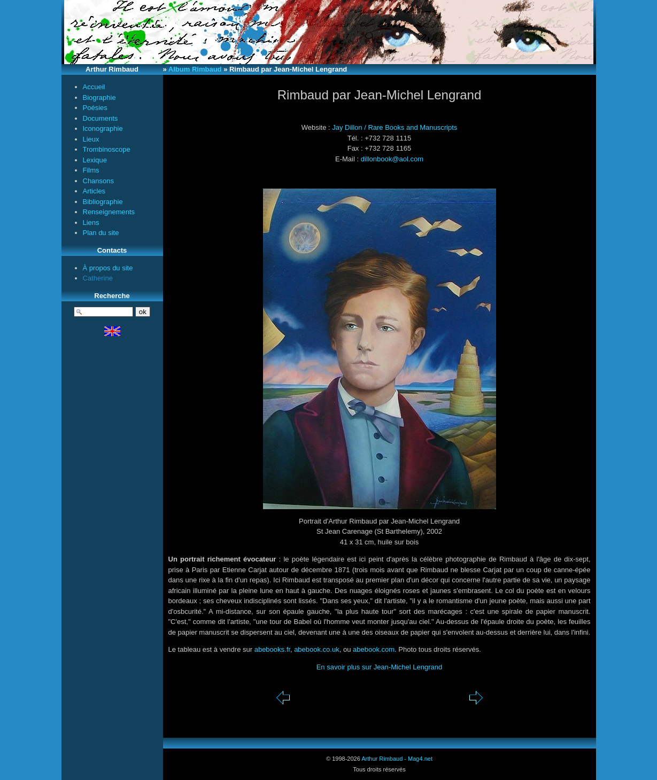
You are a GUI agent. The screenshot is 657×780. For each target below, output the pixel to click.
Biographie (99, 97)
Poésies (95, 108)
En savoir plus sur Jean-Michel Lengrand (379, 667)
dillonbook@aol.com (392, 159)
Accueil (94, 87)
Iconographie (103, 128)
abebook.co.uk (316, 649)
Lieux (91, 139)
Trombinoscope (106, 149)
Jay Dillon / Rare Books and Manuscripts (394, 127)
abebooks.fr (272, 649)
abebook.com (374, 649)
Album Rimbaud (195, 69)
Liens (91, 223)
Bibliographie (103, 202)
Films (91, 170)
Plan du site (101, 233)
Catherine (98, 278)
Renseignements (109, 212)
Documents (100, 118)
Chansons (98, 181)
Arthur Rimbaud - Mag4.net (396, 758)
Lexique (95, 160)
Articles (94, 191)
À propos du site (108, 268)
